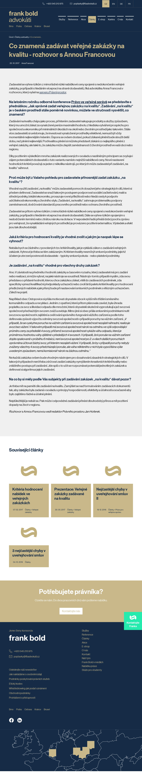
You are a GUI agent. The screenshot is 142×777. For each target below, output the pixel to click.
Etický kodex (15, 689)
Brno (11, 26)
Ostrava (28, 26)
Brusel (47, 26)
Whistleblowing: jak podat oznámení (27, 694)
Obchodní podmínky (19, 698)
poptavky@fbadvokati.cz (83, 3)
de (121, 3)
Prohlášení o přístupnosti (22, 703)
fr (129, 3)
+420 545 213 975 (52, 3)
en (113, 3)
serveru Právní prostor (52, 92)
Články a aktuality (22, 37)
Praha (19, 26)
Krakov (38, 26)
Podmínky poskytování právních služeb (29, 684)
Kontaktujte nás (71, 617)
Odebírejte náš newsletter (23, 675)
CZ (106, 3)
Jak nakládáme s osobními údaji (25, 680)
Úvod (11, 37)
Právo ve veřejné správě (89, 102)
